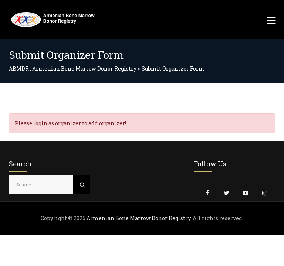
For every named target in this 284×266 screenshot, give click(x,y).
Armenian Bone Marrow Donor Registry (138, 218)
